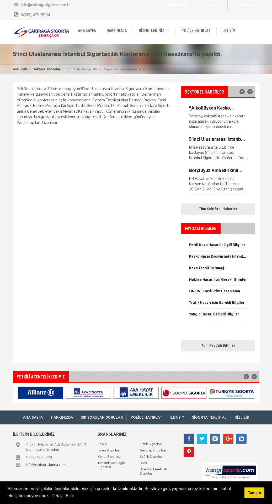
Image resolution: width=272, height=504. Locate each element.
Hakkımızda (116, 31)
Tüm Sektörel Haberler (218, 209)
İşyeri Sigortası (109, 450)
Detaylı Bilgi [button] (63, 495)
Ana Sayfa (20, 69)
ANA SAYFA (87, 31)
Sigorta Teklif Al (210, 417)
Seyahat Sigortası (153, 450)
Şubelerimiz (178, 5)
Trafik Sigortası (151, 444)
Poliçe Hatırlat (196, 31)
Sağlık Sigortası (151, 457)
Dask (143, 463)
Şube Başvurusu (209, 5)
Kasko (102, 444)
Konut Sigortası (109, 457)
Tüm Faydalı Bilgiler (218, 345)
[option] (218, 150)
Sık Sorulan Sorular (101, 417)
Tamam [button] (254, 493)
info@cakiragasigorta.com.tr (47, 465)
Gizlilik (243, 417)
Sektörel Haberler (46, 69)
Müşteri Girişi (243, 5)
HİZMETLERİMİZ (154, 30)
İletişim (228, 31)
